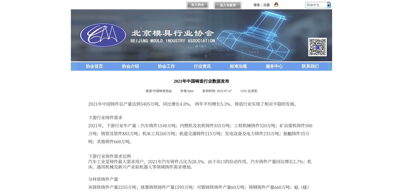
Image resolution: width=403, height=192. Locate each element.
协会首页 (94, 66)
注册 (266, 5)
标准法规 (238, 66)
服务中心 (274, 66)
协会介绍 (130, 66)
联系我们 (310, 66)
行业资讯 (202, 66)
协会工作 (166, 66)
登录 (256, 5)
